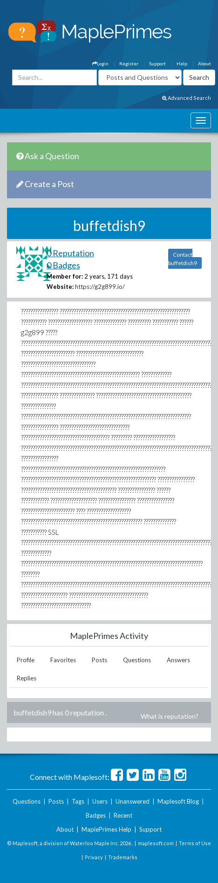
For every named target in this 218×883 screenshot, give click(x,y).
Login (100, 63)
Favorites (63, 660)
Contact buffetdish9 (182, 258)
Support (157, 63)
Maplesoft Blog (178, 801)
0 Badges (63, 265)
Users (100, 801)
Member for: (65, 276)
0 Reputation (70, 253)
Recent (123, 815)
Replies (26, 678)
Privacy (94, 857)
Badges (96, 815)
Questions (137, 660)
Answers (178, 660)
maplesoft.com (156, 843)
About (204, 63)
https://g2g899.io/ (100, 286)
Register (128, 63)
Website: (60, 286)
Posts (99, 660)
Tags (78, 801)
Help (182, 63)
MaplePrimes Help (106, 829)
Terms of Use (195, 843)
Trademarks (122, 857)
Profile (25, 660)
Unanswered (133, 801)
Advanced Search (186, 98)
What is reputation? (169, 716)
